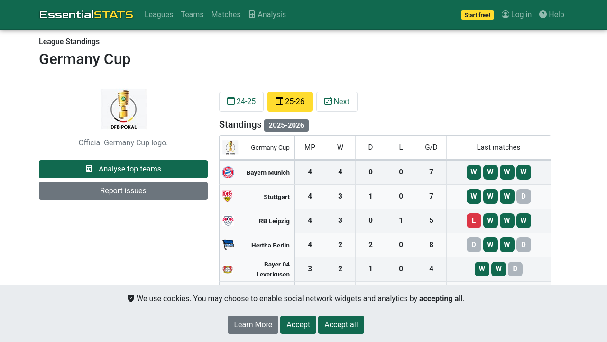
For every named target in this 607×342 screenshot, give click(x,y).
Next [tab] (336, 101)
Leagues (159, 14)
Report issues (123, 190)
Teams (192, 14)
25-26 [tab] (290, 101)
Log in (517, 14)
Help (551, 14)
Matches (226, 14)
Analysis (267, 14)
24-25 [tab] (241, 101)
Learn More (253, 324)
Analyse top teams (123, 168)
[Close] (298, 325)
